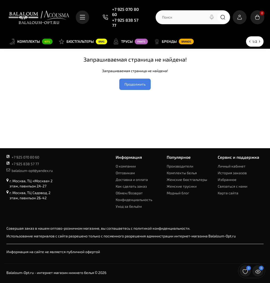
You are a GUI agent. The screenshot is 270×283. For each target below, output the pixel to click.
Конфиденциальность (134, 199)
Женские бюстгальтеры (187, 179)
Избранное (227, 179)
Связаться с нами (232, 186)
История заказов (232, 173)
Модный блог (178, 193)
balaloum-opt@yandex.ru (29, 170)
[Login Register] (240, 17)
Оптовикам (125, 173)
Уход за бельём (129, 206)
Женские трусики (182, 186)
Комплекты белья (182, 173)
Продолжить (135, 84)
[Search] (211, 17)
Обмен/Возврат (129, 193)
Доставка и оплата (132, 179)
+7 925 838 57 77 (125, 23)
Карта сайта (228, 193)
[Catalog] (82, 17)
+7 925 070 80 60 (125, 12)
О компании (126, 166)
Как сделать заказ (131, 186)
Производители (180, 166)
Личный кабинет (232, 166)
